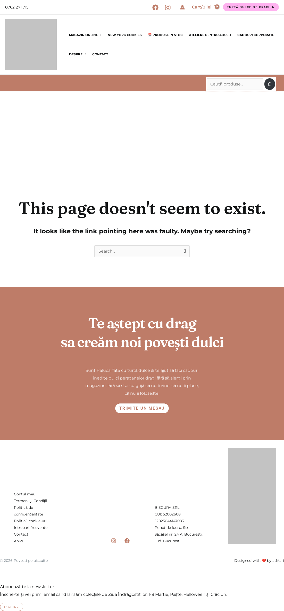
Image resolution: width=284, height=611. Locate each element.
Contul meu (24, 494)
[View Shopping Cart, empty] (204, 7)
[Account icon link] (182, 7)
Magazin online (83, 35)
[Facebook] (155, 7)
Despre (75, 54)
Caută (208, 75)
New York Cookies (125, 35)
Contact (100, 54)
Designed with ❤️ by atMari (259, 560)
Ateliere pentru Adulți (210, 35)
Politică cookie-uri (30, 521)
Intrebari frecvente (30, 527)
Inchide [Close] (11, 606)
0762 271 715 (16, 7)
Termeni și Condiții (30, 500)
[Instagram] (168, 7)
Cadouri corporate (255, 35)
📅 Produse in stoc (165, 35)
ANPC (19, 541)
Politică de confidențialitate (28, 511)
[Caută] (269, 84)
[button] (251, 7)
